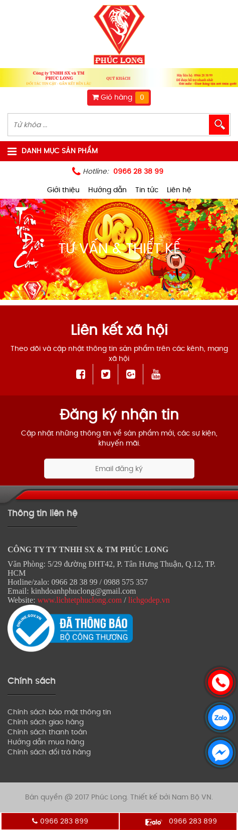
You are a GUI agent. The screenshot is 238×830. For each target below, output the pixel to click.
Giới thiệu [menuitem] (63, 190)
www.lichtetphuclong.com (80, 600)
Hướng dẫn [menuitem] (107, 190)
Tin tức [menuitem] (146, 190)
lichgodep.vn (149, 600)
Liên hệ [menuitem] (179, 190)
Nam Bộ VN (191, 797)
